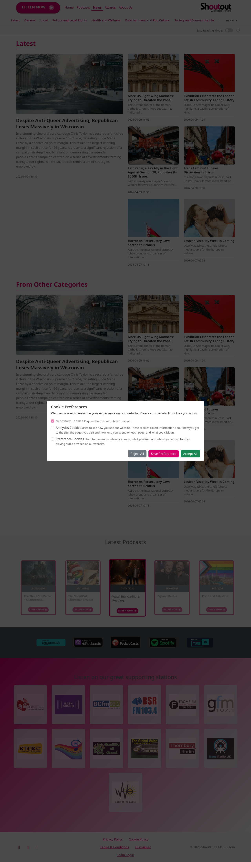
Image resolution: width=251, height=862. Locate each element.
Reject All (137, 454)
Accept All (190, 454)
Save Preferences (163, 454)
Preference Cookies (70, 439)
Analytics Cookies (68, 428)
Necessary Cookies (69, 421)
